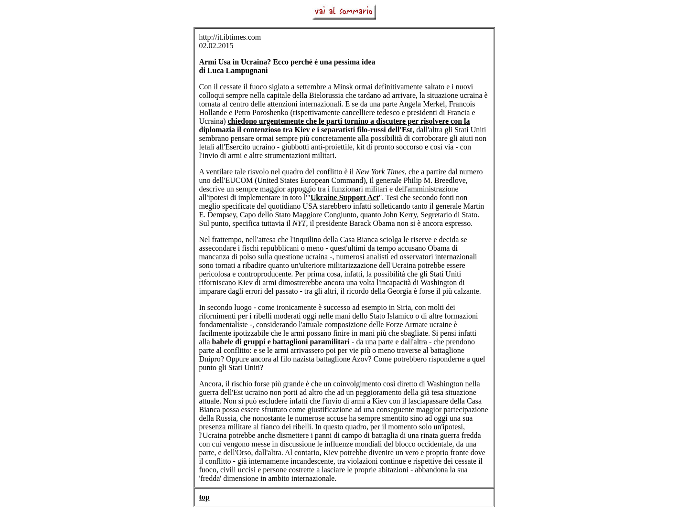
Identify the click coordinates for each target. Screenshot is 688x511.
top (204, 497)
